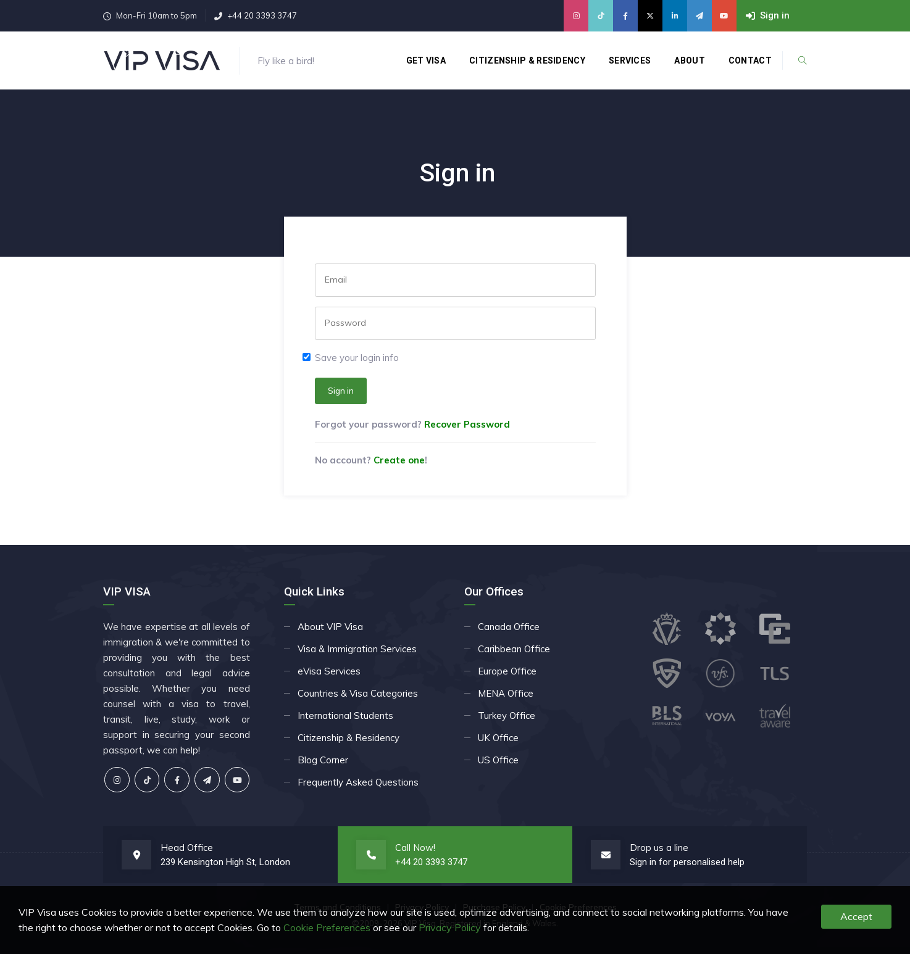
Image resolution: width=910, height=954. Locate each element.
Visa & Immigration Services (357, 649)
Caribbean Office (514, 649)
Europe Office (507, 671)
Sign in (341, 391)
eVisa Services (329, 671)
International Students (345, 715)
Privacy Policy (450, 927)
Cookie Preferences (326, 927)
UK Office (498, 738)
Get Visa (426, 60)
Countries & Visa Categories (358, 693)
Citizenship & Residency (527, 60)
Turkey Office (506, 715)
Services (630, 60)
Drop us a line (659, 847)
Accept (856, 916)
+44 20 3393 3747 (262, 15)
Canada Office (509, 627)
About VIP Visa (330, 627)
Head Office (187, 847)
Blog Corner (323, 760)
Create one (399, 460)
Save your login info (357, 357)
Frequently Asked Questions (358, 782)
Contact (750, 60)
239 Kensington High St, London (225, 862)
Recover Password (467, 424)
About (689, 60)
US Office (498, 760)
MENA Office (505, 693)
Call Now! (415, 847)
